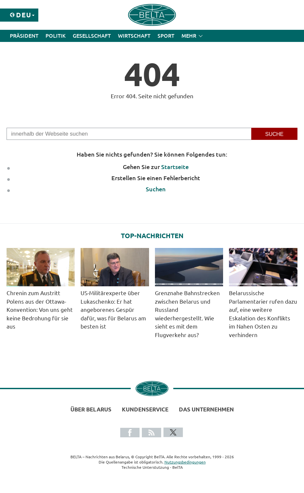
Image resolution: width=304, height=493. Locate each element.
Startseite (175, 166)
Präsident (24, 36)
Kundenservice (145, 409)
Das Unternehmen (206, 409)
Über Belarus (90, 409)
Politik (56, 36)
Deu (23, 15)
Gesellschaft (92, 36)
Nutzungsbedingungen (185, 462)
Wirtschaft (134, 36)
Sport (166, 36)
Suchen (156, 189)
